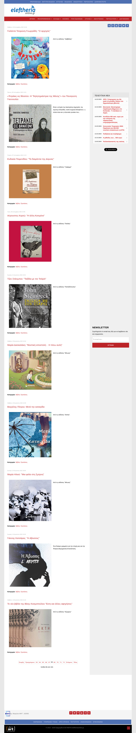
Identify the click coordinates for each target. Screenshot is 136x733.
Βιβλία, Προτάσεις (21, 84)
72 (64, 662)
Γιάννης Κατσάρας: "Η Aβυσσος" (23, 538)
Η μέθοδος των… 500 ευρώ (112, 138)
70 (57, 662)
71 (61, 662)
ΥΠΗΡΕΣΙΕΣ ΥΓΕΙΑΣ (50, 722)
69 (54, 662)
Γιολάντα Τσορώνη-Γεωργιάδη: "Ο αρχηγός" (28, 31)
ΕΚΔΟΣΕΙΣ (68, 2)
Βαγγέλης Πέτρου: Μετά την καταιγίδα (26, 407)
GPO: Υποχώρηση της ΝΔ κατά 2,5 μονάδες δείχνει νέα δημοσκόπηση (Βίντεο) (113, 101)
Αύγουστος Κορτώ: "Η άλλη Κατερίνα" (26, 215)
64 (40, 662)
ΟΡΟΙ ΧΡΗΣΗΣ (64, 722)
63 (37, 662)
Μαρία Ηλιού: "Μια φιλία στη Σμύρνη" (25, 474)
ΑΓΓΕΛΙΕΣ (59, 2)
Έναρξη (21, 662)
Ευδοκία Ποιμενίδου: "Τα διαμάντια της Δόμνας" (30, 159)
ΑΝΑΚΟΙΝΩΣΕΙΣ (86, 722)
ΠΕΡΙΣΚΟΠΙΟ (88, 2)
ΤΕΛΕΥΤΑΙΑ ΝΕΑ (102, 96)
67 (49, 662)
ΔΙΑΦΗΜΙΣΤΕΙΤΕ (100, 2)
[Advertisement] (110, 203)
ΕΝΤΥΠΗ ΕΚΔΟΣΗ (48, 2)
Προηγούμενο (29, 662)
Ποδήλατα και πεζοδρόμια (112, 134)
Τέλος (75, 662)
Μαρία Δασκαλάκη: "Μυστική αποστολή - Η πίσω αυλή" (34, 345)
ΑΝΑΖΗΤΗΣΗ (77, 2)
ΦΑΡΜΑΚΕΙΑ (37, 722)
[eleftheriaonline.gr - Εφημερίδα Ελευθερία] (23, 10)
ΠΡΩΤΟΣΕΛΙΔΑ (35, 2)
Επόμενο (69, 662)
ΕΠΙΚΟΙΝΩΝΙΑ (98, 722)
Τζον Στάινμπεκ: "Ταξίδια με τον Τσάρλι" (26, 279)
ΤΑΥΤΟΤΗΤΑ (75, 722)
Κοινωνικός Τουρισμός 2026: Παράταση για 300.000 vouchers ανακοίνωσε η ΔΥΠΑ (113, 128)
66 (46, 662)
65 (43, 662)
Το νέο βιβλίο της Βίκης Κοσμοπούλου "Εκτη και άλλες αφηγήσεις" (39, 604)
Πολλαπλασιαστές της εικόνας (113, 141)
